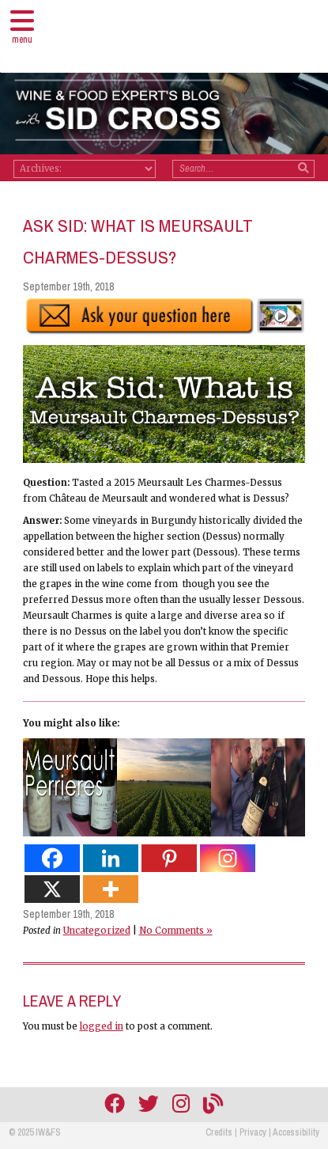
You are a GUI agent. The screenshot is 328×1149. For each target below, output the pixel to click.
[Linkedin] (110, 858)
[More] (110, 889)
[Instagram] (227, 858)
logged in (101, 1026)
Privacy (252, 1132)
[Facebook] (52, 858)
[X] (52, 889)
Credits (218, 1132)
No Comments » (176, 930)
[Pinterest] (169, 858)
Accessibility (296, 1132)
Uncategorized (96, 930)
